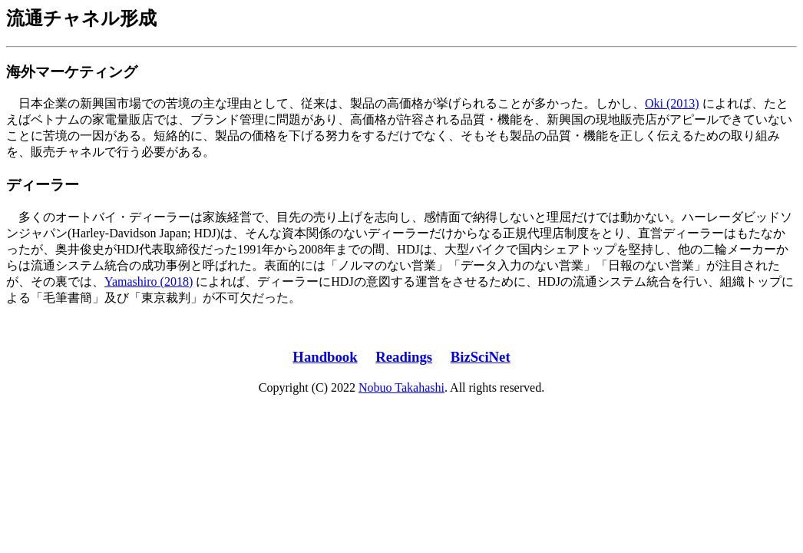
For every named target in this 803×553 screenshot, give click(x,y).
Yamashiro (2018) (148, 281)
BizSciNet (481, 357)
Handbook (324, 357)
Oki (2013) (672, 103)
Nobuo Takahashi (401, 387)
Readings (403, 357)
